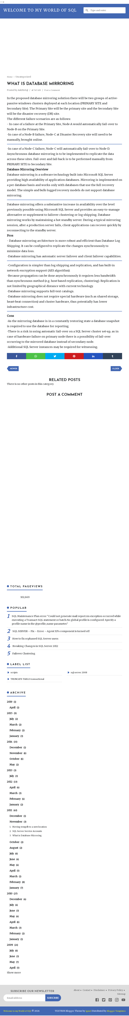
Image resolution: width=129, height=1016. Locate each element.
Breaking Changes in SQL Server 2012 (35, 646)
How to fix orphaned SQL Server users (35, 639)
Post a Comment (53, 90)
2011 (12, 810)
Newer (14, 369)
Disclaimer (99, 990)
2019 (11, 702)
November (18, 753)
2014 (12, 742)
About (77, 990)
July (14, 719)
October (16, 759)
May (14, 765)
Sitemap (121, 994)
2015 (12, 713)
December (18, 748)
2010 (12, 894)
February (17, 730)
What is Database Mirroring (27, 836)
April (14, 708)
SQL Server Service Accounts (27, 831)
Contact (86, 990)
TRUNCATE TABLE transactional (27, 679)
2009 (12, 945)
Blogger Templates (116, 1011)
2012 (12, 782)
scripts (14, 673)
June (14, 859)
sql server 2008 (78, 673)
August (16, 848)
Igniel (87, 1011)
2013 (11, 770)
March (15, 725)
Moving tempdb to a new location (29, 827)
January (16, 736)
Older (115, 369)
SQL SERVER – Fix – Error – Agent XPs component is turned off (51, 631)
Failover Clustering (23, 654)
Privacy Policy (115, 990)
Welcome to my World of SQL (40, 10)
